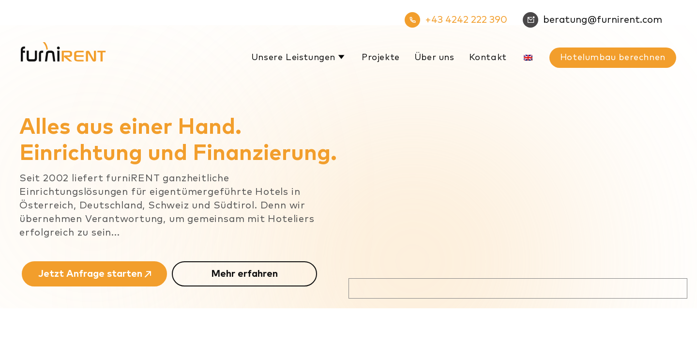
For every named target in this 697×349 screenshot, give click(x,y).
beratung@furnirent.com (592, 20)
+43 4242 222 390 (456, 20)
